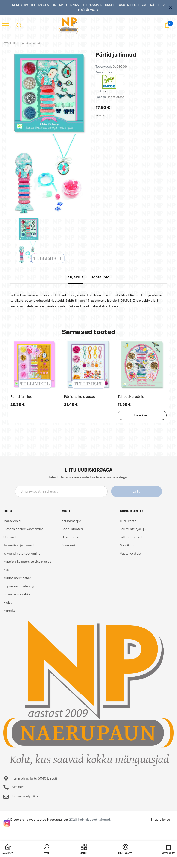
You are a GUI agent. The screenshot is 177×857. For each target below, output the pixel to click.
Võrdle (100, 115)
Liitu (141, 491)
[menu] (5, 25)
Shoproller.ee (160, 819)
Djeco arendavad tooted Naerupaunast (39, 819)
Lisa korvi (142, 415)
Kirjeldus (76, 277)
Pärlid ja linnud (30, 43)
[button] (46, 849)
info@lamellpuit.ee (26, 796)
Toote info (100, 277)
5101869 (18, 787)
